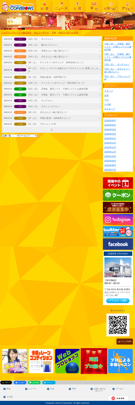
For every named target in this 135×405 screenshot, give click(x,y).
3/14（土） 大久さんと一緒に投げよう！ (48, 56)
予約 (74, 389)
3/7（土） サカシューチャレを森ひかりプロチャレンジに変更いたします (63, 69)
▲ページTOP (124, 341)
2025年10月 (110, 156)
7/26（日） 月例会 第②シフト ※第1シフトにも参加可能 (117, 47)
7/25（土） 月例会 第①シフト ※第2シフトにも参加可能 (117, 57)
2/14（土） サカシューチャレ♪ (44, 106)
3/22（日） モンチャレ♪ (40, 39)
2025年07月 (110, 170)
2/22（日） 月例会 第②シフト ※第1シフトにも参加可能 (58, 89)
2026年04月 (110, 129)
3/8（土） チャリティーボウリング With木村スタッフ (55, 62)
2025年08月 (110, 165)
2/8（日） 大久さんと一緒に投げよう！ (48, 112)
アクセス (120, 389)
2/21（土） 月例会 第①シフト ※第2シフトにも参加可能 (58, 94)
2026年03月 (110, 134)
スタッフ (108, 91)
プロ (106, 100)
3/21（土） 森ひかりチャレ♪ (42, 45)
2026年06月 (110, 120)
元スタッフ (109, 109)
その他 (107, 104)
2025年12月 (110, 147)
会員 (106, 95)
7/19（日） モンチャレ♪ (116, 64)
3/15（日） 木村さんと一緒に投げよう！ (48, 50)
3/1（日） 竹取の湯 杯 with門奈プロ (47, 77)
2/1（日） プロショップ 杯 (42, 124)
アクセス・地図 (118, 300)
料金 (8, 389)
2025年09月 (110, 161)
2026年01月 (110, 143)
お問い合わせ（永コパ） (100, 390)
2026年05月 (110, 125)
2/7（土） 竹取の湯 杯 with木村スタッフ (49, 118)
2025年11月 (110, 152)
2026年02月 (110, 138)
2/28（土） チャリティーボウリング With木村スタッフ (56, 83)
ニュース (32, 389)
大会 (52, 389)
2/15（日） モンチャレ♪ (40, 100)
